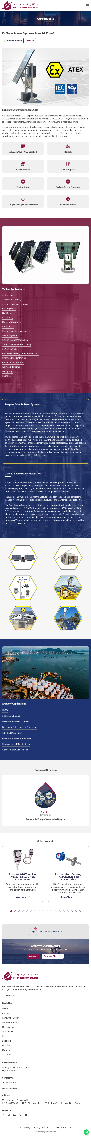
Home (5, 1008)
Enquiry (30, 40)
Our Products (8, 1027)
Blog (4, 1036)
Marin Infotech (50, 1132)
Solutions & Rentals (11, 1022)
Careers (6, 1050)
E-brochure (7, 1041)
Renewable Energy (10, 1018)
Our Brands (7, 1031)
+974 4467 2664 (9, 1082)
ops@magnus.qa (9, 1088)
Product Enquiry (13, 40)
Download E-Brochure (53, 956)
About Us (6, 1013)
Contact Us (33, 956)
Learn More (9, 995)
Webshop (6, 1045)
